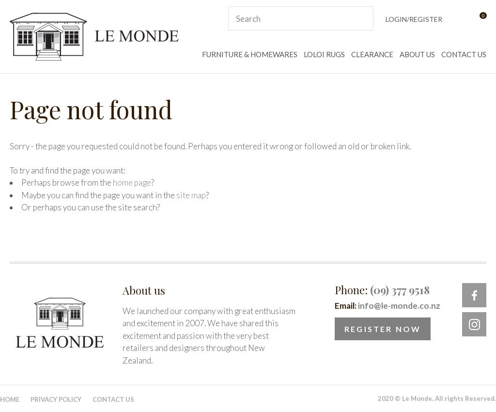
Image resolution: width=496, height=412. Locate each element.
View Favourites (459, 19)
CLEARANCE (372, 54)
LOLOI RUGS (324, 54)
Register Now (382, 328)
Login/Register (414, 19)
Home (9, 399)
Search (361, 18)
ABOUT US (417, 54)
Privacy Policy (56, 399)
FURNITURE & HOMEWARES (249, 54)
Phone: (382, 290)
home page (132, 182)
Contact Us (113, 399)
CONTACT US (463, 54)
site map (191, 195)
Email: (387, 306)
